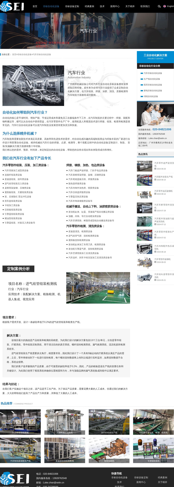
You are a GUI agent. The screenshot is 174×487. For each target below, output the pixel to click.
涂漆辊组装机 (153, 461)
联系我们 (145, 6)
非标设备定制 (72, 6)
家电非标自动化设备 (153, 90)
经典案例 (89, 6)
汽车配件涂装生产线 (163, 177)
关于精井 (130, 6)
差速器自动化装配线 (65, 461)
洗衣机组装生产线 (109, 432)
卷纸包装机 (109, 461)
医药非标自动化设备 (153, 85)
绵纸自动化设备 (151, 96)
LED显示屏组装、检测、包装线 (153, 432)
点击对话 (64, 58)
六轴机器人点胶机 (65, 432)
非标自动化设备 (51, 6)
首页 (35, 6)
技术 (102, 6)
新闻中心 (115, 6)
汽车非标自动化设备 (153, 73)
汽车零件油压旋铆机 (163, 191)
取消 (46, 58)
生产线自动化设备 (152, 79)
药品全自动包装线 (20, 432)
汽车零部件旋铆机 (162, 259)
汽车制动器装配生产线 (20, 461)
